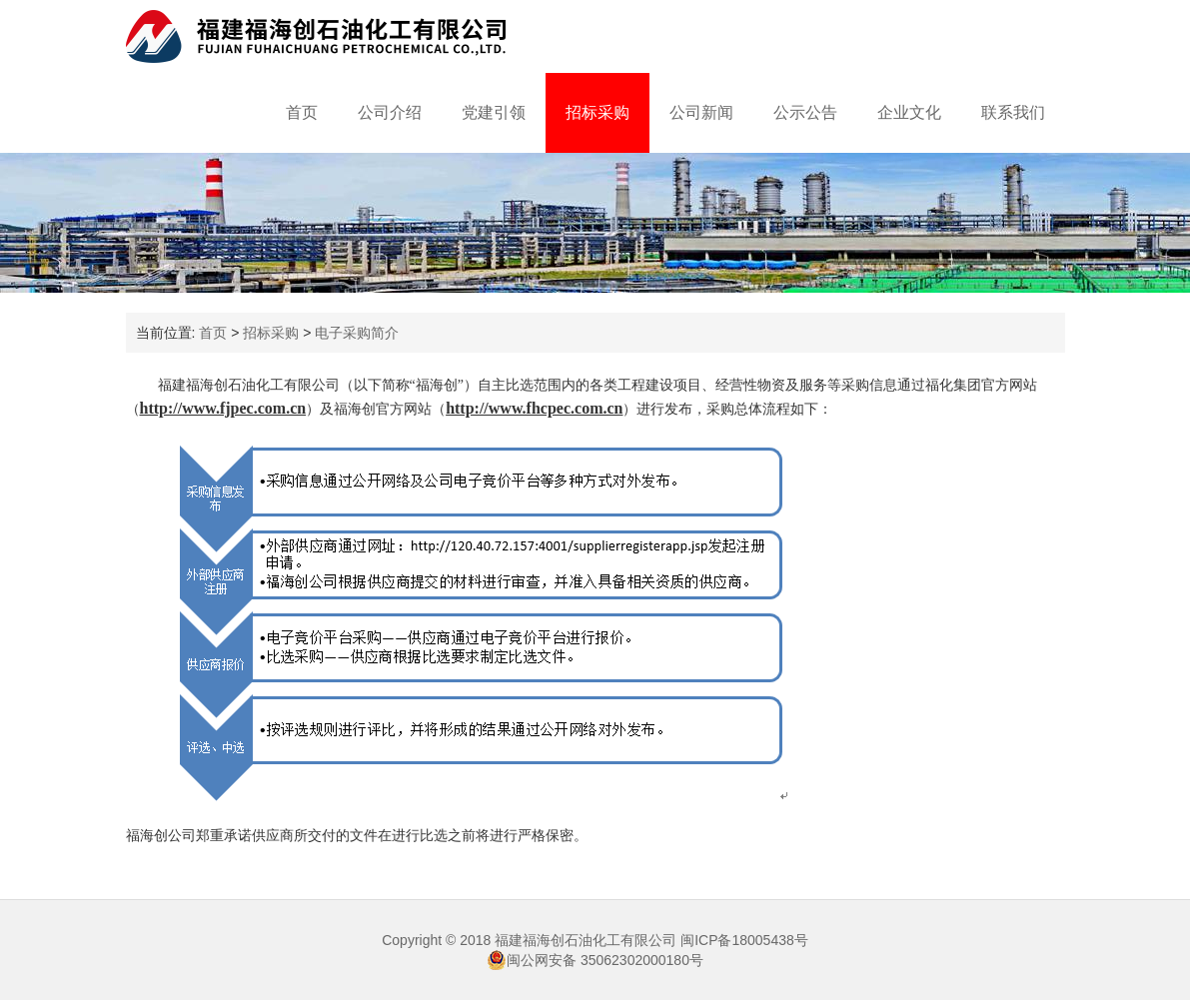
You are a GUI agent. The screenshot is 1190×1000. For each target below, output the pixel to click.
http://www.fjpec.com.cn (223, 408)
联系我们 (1013, 112)
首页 (302, 112)
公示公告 (805, 112)
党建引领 (494, 112)
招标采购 (597, 112)
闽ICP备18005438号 (744, 940)
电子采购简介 (357, 333)
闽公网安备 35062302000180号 (595, 960)
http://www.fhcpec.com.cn (534, 408)
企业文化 (909, 112)
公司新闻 (701, 112)
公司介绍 (390, 112)
